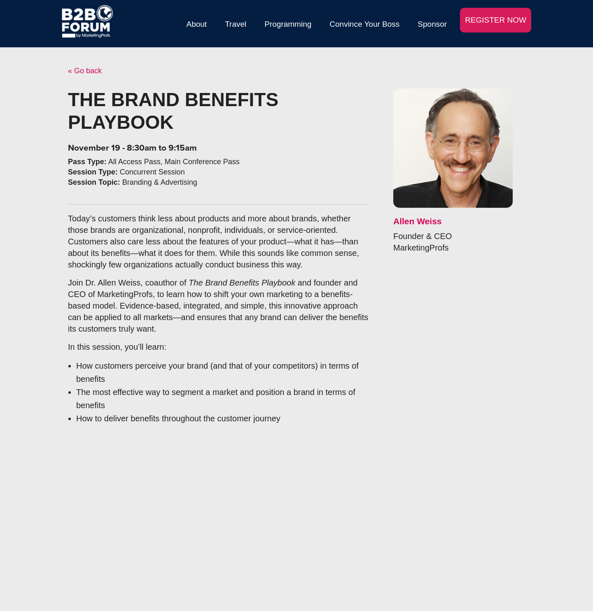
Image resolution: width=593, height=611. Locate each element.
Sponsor (432, 24)
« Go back (85, 71)
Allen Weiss (417, 221)
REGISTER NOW (495, 20)
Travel (235, 24)
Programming (287, 24)
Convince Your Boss (364, 24)
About (197, 24)
